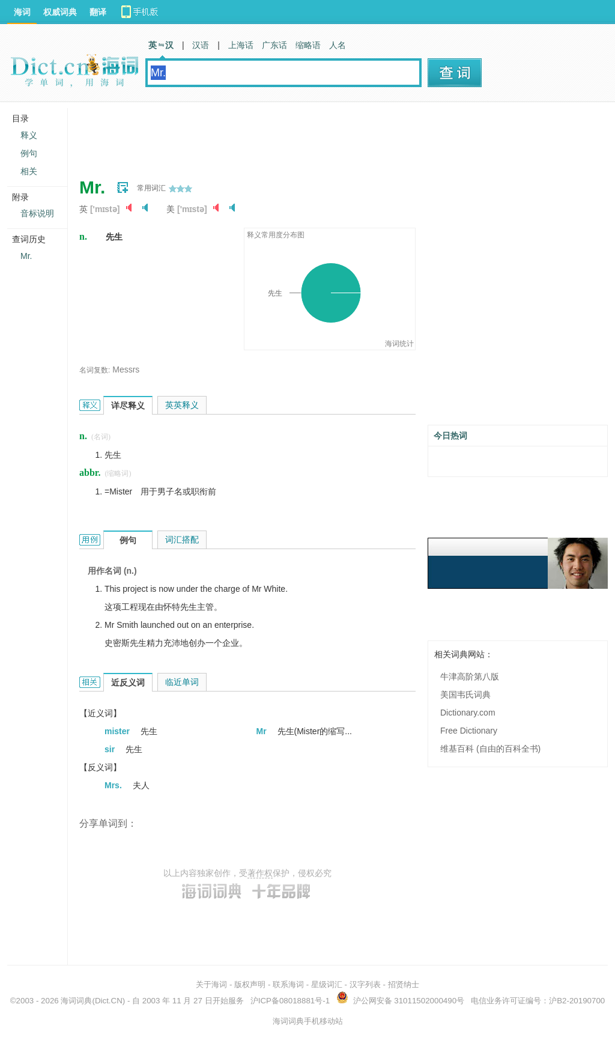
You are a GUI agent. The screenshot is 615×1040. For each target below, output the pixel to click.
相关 (28, 171)
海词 (22, 12)
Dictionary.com (467, 712)
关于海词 (211, 984)
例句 (28, 153)
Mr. (26, 256)
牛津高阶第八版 (469, 676)
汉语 (200, 45)
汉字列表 (365, 984)
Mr (262, 731)
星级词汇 (326, 984)
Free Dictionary (468, 730)
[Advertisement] (298, 135)
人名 (337, 45)
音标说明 (37, 213)
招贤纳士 (403, 984)
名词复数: (94, 370)
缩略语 (308, 45)
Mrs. (114, 785)
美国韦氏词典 (465, 694)
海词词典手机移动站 (308, 1021)
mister (118, 731)
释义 (28, 135)
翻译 (97, 12)
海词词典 (76, 1000)
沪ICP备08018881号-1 (290, 1000)
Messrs (125, 369)
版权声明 (249, 984)
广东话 (274, 45)
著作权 (260, 873)
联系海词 (288, 984)
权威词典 (60, 12)
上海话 (240, 45)
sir (111, 749)
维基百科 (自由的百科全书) (490, 748)
